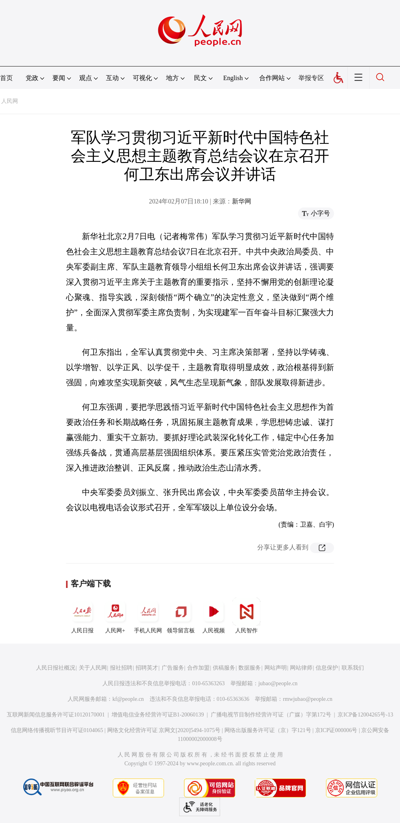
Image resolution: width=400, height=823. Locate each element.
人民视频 (214, 616)
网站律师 (301, 668)
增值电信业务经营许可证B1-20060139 (158, 715)
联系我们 (353, 668)
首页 (6, 77)
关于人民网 (93, 668)
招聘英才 (147, 668)
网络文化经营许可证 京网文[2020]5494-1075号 (164, 730)
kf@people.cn (128, 699)
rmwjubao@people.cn (307, 699)
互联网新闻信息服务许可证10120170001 (56, 715)
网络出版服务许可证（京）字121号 (267, 730)
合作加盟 (198, 668)
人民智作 (246, 616)
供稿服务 (224, 668)
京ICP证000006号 (336, 730)
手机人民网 (148, 616)
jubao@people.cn (278, 683)
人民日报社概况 (55, 668)
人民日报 (82, 616)
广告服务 (173, 668)
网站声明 (275, 668)
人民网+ (115, 616)
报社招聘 (121, 668)
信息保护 (327, 668)
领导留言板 (181, 616)
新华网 (241, 201)
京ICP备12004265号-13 (365, 715)
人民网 (9, 101)
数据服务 (249, 668)
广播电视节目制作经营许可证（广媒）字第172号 (271, 715)
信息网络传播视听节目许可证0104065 (57, 730)
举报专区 (311, 77)
